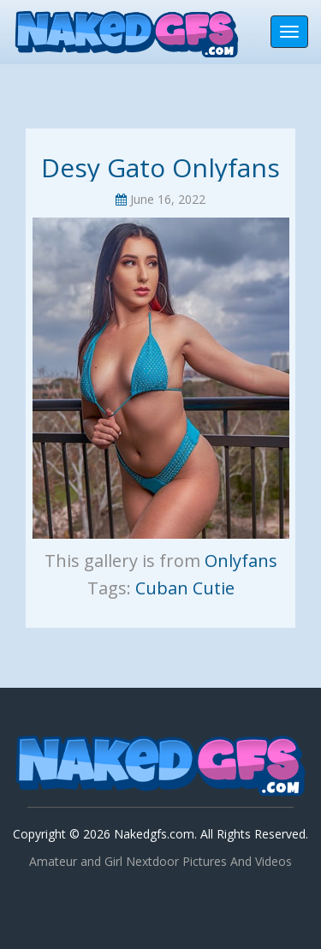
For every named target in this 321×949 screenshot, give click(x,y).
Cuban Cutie (185, 588)
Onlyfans (241, 560)
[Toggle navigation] (289, 31)
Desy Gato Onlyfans (160, 167)
